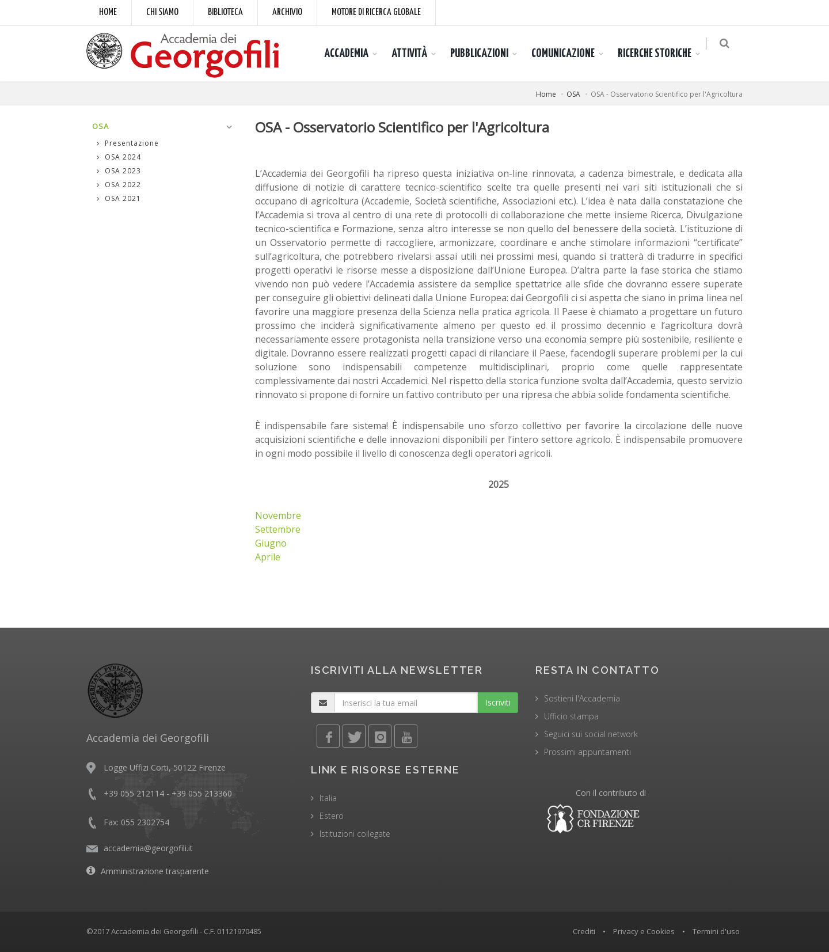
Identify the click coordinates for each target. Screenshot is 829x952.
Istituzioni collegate (355, 833)
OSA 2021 (119, 198)
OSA (573, 94)
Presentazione (128, 143)
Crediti (584, 931)
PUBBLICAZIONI (486, 53)
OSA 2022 (119, 184)
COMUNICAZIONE (570, 53)
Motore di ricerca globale (376, 12)
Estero (332, 815)
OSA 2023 (119, 171)
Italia (328, 797)
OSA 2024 (119, 157)
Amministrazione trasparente (155, 871)
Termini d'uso (716, 931)
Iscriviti (498, 702)
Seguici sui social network (591, 734)
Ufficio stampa (571, 716)
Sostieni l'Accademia (582, 698)
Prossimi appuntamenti (587, 751)
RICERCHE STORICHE (661, 53)
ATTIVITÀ (416, 53)
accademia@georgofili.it (148, 848)
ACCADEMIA (353, 53)
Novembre (278, 515)
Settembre (278, 529)
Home (108, 12)
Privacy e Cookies (644, 931)
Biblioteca (225, 12)
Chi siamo (162, 12)
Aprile (267, 557)
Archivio (287, 12)
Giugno (271, 543)
